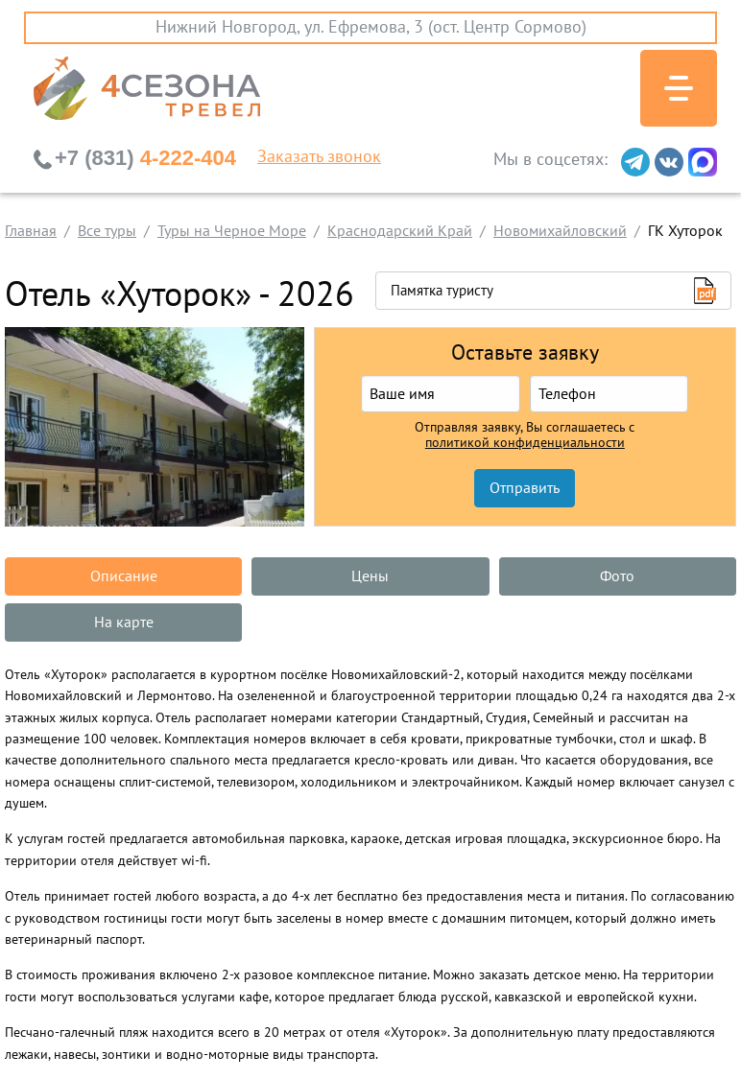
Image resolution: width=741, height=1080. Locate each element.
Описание (123, 576)
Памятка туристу (442, 290)
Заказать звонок (319, 157)
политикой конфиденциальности (525, 443)
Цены (370, 576)
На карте (124, 622)
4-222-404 (145, 158)
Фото (617, 576)
